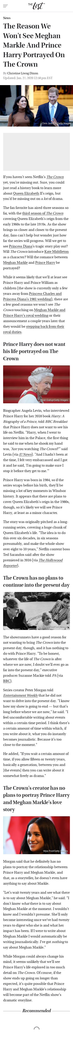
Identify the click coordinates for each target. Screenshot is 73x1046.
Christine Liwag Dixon (22, 73)
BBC (6, 681)
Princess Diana (20, 246)
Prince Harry (45, 263)
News (7, 18)
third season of (42, 213)
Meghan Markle (15, 263)
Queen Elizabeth (26, 193)
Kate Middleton (56, 252)
